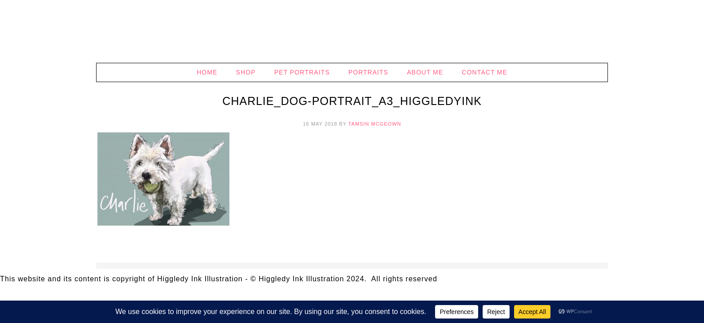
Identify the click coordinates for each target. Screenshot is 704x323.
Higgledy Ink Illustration (352, 31)
